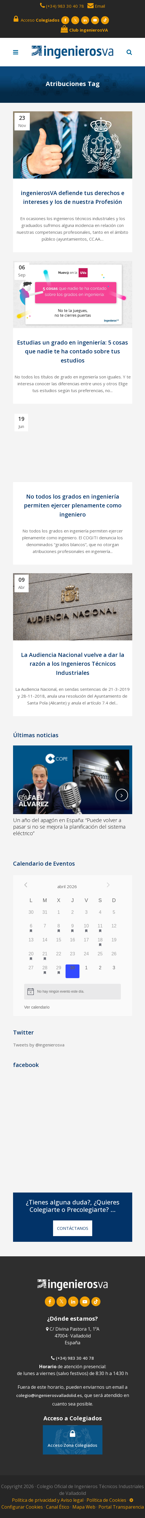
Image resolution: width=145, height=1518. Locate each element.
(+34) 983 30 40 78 (65, 6)
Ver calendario (37, 1007)
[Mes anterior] (25, 885)
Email (96, 6)
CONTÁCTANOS (72, 1228)
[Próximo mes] (108, 885)
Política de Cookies (107, 1498)
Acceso (37, 19)
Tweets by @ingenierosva (38, 1045)
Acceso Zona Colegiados (72, 1436)
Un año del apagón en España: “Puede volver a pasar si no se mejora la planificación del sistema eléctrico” (69, 827)
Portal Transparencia (121, 1504)
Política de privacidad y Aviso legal (48, 1498)
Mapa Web (83, 1504)
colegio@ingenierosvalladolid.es (49, 1393)
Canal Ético (57, 1504)
